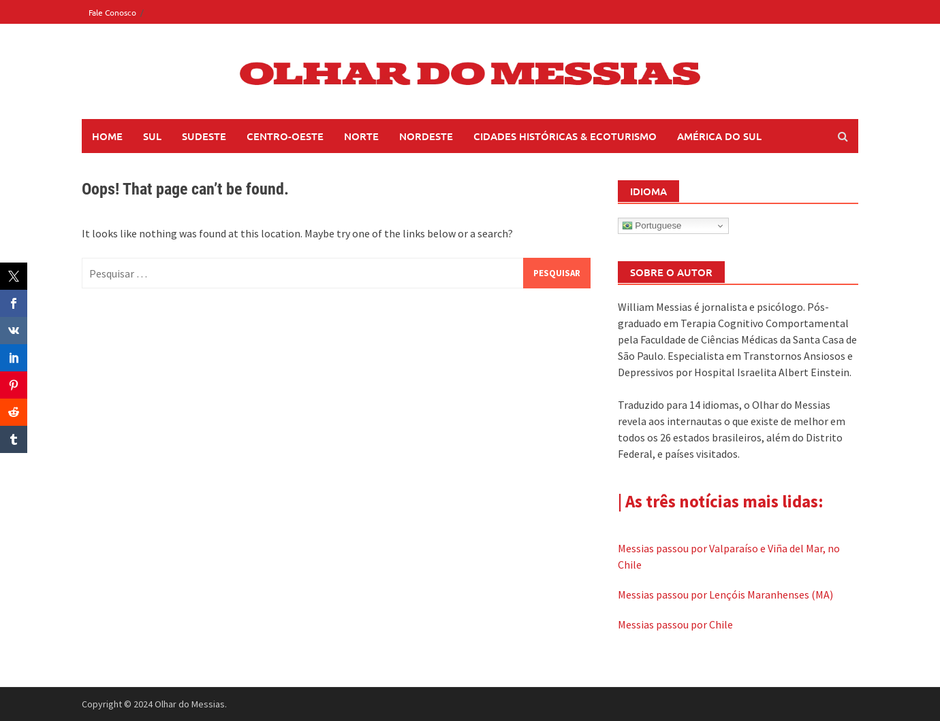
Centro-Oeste (285, 136)
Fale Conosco (112, 12)
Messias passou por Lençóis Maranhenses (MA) (725, 594)
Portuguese (652, 225)
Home (107, 136)
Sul (152, 136)
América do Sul (719, 136)
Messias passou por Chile (675, 624)
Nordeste (426, 136)
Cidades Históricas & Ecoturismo (565, 136)
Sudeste (204, 136)
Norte (361, 136)
